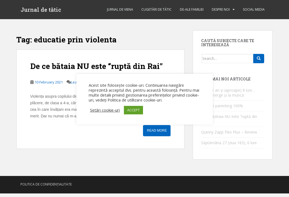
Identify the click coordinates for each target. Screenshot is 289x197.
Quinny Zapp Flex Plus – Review (229, 132)
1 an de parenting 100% (222, 105)
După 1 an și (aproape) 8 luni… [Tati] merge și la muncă (228, 93)
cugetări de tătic (156, 9)
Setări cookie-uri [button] (105, 110)
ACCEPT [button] (133, 110)
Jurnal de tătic (40, 9)
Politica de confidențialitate (46, 184)
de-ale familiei (192, 9)
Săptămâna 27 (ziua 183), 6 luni (229, 142)
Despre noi (221, 9)
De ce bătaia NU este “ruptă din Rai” (96, 66)
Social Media (254, 9)
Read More (157, 130)
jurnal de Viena (120, 9)
